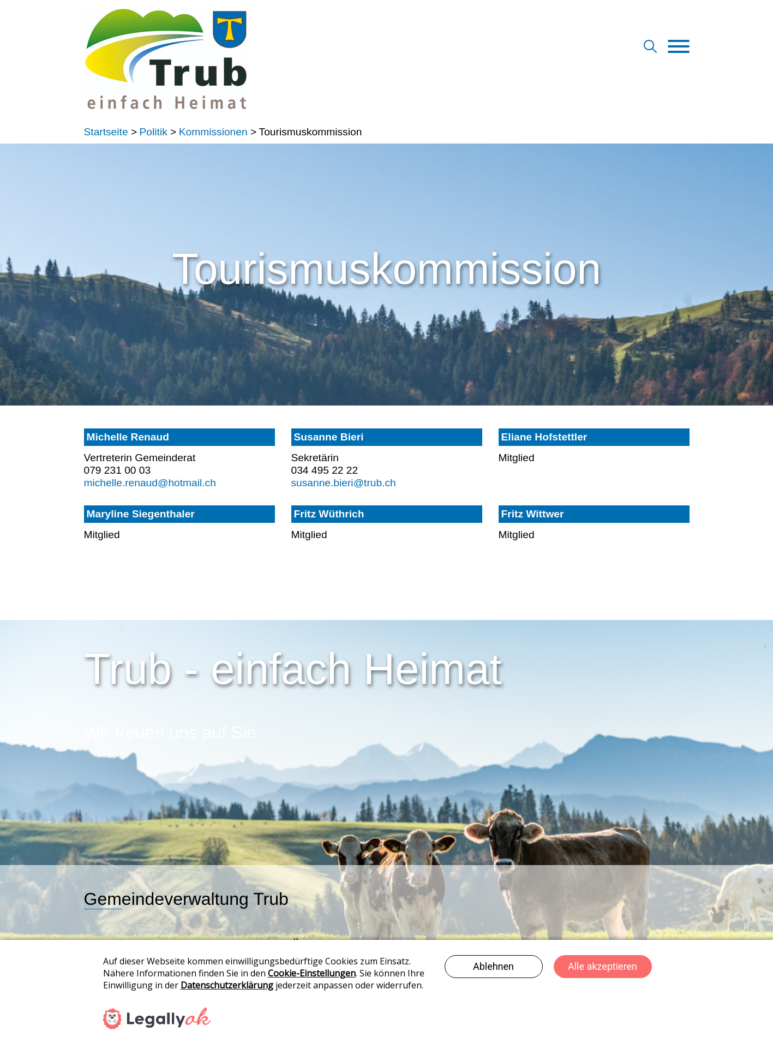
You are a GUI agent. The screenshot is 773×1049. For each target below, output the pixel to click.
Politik (153, 132)
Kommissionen (213, 132)
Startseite (106, 132)
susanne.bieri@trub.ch (343, 482)
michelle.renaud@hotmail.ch (150, 482)
